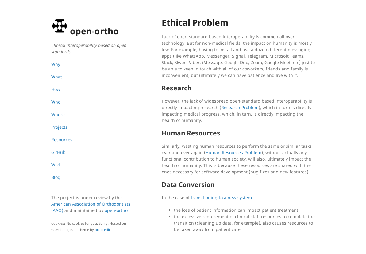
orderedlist (104, 229)
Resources (61, 139)
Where (58, 114)
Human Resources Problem (233, 152)
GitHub (58, 152)
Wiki (55, 165)
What (56, 77)
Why (55, 64)
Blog (55, 177)
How (55, 89)
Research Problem (240, 107)
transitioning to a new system (221, 197)
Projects (59, 127)
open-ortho (116, 210)
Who (55, 102)
